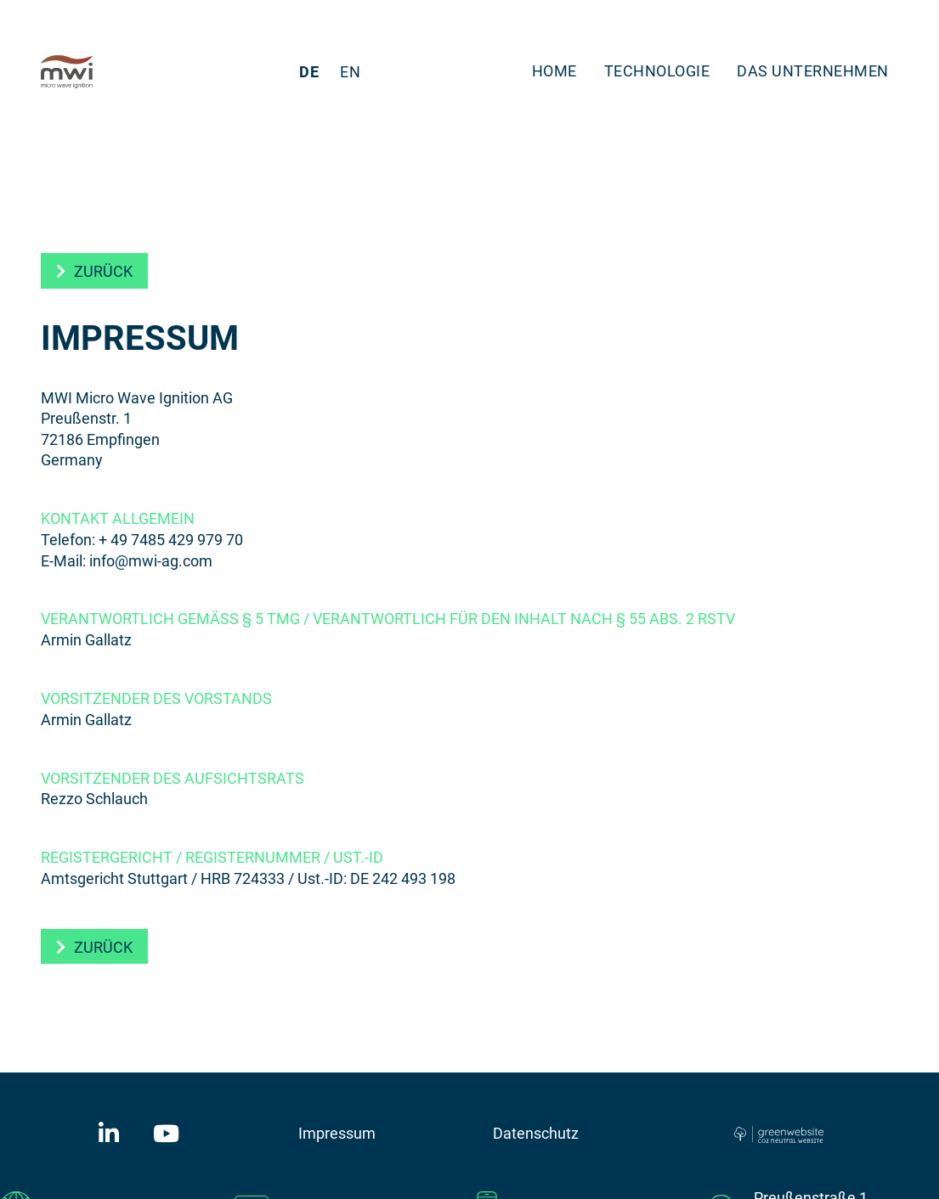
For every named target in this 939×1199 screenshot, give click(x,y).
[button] (94, 271)
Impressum (337, 1132)
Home (554, 71)
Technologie (657, 71)
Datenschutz (536, 1132)
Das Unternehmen (813, 71)
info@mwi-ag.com (150, 561)
